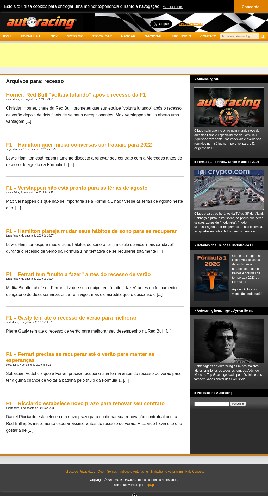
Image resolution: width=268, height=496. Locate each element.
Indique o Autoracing (134, 471)
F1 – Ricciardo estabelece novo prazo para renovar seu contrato (85, 403)
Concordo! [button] (251, 7)
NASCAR (128, 36)
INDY (53, 36)
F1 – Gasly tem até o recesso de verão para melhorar (71, 318)
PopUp (149, 485)
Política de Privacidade (79, 471)
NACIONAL (154, 36)
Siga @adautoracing (191, 24)
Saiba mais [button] (173, 6)
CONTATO (208, 36)
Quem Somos (107, 471)
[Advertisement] (134, 55)
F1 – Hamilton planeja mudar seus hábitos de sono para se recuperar (91, 231)
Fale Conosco (195, 471)
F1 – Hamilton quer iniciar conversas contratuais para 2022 (79, 145)
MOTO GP (75, 36)
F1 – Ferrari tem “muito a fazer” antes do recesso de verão (78, 274)
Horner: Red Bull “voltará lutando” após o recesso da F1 (76, 95)
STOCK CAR (102, 36)
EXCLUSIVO (181, 36)
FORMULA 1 (30, 36)
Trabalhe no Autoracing (167, 471)
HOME (7, 36)
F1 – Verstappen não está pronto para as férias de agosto (77, 188)
